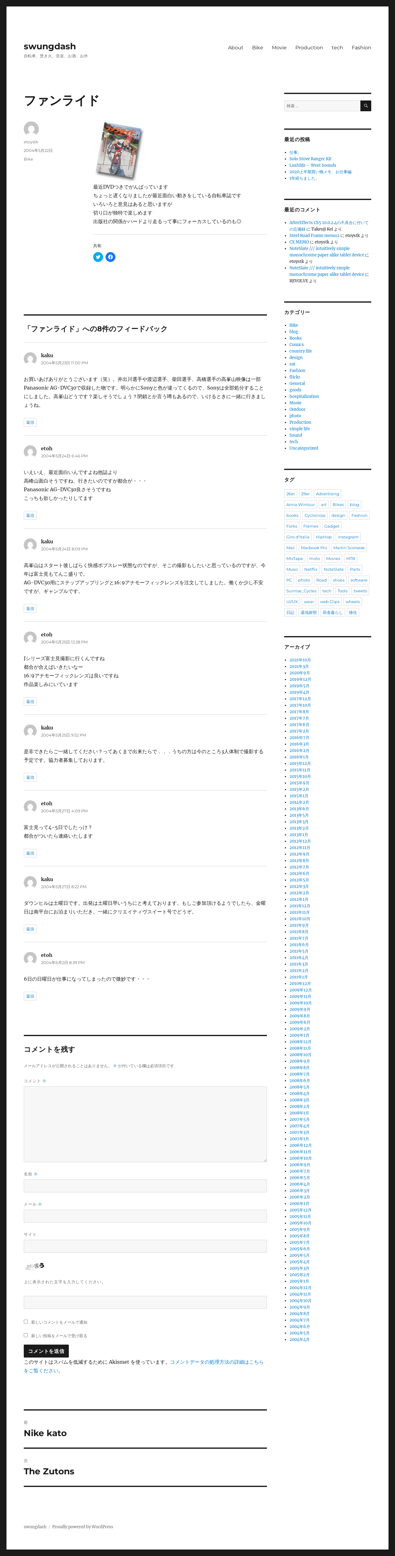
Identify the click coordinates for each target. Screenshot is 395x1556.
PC (289, 580)
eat (292, 364)
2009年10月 (300, 1003)
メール (33, 1204)
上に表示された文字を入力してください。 (65, 1281)
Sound (295, 435)
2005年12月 (300, 1210)
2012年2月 (299, 893)
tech (337, 48)
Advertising (327, 493)
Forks (291, 526)
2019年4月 (299, 692)
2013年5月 (299, 815)
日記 (290, 612)
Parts (355, 569)
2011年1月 (298, 977)
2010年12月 (300, 983)
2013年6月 (299, 808)
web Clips (329, 601)
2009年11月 (300, 996)
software (359, 580)
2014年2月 (299, 802)
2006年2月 (299, 1197)
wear (309, 601)
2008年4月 (299, 1093)
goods (295, 390)
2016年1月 (299, 757)
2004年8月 (299, 1313)
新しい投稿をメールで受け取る (59, 1335)
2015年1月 (299, 795)
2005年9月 (299, 1229)
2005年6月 (299, 1249)
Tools (342, 590)
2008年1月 (299, 1113)
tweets (360, 590)
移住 (353, 612)
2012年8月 (299, 860)
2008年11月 (300, 1048)
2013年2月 (299, 828)
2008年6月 (299, 1080)
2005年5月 (299, 1255)
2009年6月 (299, 1022)
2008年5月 (299, 1087)
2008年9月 (299, 1061)
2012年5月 (299, 880)
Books (295, 338)
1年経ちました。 (304, 178)
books (292, 515)
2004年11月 (300, 1294)
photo (295, 416)
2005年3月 (299, 1268)
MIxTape (294, 558)
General (297, 383)
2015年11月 (299, 770)
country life (300, 351)
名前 (31, 1174)
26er (290, 493)
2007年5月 (299, 1119)
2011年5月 (299, 951)
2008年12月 (300, 1041)
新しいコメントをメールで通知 (59, 1322)
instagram (348, 536)
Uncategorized (303, 448)
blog (293, 331)
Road (321, 580)
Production (309, 48)
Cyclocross (315, 515)
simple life (299, 428)
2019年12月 (300, 679)
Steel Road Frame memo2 (314, 235)
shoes (338, 580)
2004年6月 (299, 1326)
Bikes (338, 504)
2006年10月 (300, 1158)
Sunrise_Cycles (301, 590)
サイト (30, 1234)
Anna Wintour (300, 504)
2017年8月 (299, 711)
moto (314, 558)
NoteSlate (334, 569)
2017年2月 (299, 731)
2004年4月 (299, 1339)
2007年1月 (299, 1138)
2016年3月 (299, 744)
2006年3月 (299, 1190)
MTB (350, 558)
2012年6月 (299, 873)
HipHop (324, 536)
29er (305, 493)
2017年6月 (299, 724)
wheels (353, 601)
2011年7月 (299, 938)
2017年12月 (300, 698)
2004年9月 (299, 1307)
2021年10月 (300, 660)
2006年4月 (299, 1184)
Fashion (361, 48)
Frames (310, 526)
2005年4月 (299, 1261)
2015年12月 (300, 763)
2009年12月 (300, 990)
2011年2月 (299, 970)
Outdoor (297, 409)
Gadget (331, 526)
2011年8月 (299, 931)
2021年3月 (299, 666)
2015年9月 (299, 783)
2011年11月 (299, 912)
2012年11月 (299, 847)
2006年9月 (299, 1164)
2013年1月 (298, 834)
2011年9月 (299, 925)
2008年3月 (299, 1100)
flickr (294, 377)
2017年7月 (299, 718)
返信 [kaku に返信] (30, 422)
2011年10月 (299, 918)
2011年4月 (299, 957)
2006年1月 (299, 1203)
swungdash (50, 46)
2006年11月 (300, 1151)
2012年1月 (299, 899)
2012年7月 (299, 867)
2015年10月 (300, 776)
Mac (290, 547)
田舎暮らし (333, 612)
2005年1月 (299, 1281)
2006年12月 (300, 1145)
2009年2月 (299, 1028)
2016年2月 (299, 750)
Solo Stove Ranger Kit (310, 158)
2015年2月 (299, 789)
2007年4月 (299, 1126)
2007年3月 (299, 1132)
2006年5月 (299, 1177)
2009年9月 (299, 1009)
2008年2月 (299, 1106)
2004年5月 (299, 1333)
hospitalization (304, 396)
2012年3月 (299, 886)
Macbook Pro (314, 547)
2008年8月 (299, 1067)
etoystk (31, 141)
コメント (35, 1081)
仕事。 (295, 152)
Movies (333, 558)
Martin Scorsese (349, 547)
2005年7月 (299, 1242)
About (235, 48)
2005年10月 (300, 1223)
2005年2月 (299, 1274)
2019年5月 (299, 685)
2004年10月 (300, 1300)
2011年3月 (298, 964)
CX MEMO (299, 242)
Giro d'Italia (298, 536)
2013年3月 (299, 821)
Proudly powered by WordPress (82, 1526)
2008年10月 (300, 1054)
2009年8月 (299, 1016)
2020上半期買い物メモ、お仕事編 (320, 171)
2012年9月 (299, 854)
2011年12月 (299, 906)
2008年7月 (299, 1074)
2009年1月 (299, 1035)
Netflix (311, 569)
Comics (296, 344)
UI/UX (292, 601)
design (296, 357)
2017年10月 (300, 705)
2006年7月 (299, 1171)
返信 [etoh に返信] (30, 515)
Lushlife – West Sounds (312, 165)
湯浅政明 (309, 612)
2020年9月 (299, 673)
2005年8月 (299, 1236)
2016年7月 (299, 737)
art (323, 504)
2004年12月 (300, 1287)
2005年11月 (300, 1216)
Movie (279, 48)
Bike (257, 48)
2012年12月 (300, 841)
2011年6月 (299, 944)
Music (292, 569)
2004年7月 (299, 1320)
